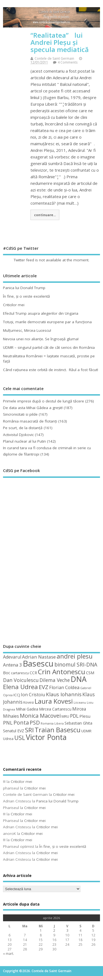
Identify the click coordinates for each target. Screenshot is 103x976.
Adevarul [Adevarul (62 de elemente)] (12, 657)
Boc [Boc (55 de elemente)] (6, 672)
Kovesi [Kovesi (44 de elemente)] (28, 702)
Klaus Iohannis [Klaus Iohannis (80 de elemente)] (64, 694)
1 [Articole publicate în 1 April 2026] (41, 930)
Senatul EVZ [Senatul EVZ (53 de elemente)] (13, 730)
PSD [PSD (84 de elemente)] (35, 722)
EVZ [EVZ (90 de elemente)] (43, 687)
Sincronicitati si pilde (20, 414)
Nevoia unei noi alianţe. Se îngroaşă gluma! (41, 338)
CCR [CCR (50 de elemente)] (33, 672)
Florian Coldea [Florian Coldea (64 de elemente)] (64, 687)
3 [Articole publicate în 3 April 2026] (67, 930)
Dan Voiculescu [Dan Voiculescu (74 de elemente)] (21, 680)
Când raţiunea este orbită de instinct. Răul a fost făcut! (50, 369)
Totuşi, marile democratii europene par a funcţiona (47, 321)
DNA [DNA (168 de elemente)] (79, 679)
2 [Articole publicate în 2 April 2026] (54, 930)
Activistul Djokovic (18, 434)
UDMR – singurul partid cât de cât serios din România (49, 347)
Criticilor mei (13, 304)
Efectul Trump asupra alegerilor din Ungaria (40, 313)
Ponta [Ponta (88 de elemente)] (21, 722)
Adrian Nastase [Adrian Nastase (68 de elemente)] (39, 657)
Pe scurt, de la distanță (23, 427)
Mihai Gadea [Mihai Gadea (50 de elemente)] (27, 709)
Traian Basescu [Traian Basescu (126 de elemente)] (57, 729)
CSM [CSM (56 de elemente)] (90, 672)
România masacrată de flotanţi (30, 421)
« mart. (8, 953)
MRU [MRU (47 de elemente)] (65, 716)
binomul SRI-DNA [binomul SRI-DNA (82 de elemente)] (75, 664)
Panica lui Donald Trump (24, 287)
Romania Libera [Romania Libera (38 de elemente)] (52, 723)
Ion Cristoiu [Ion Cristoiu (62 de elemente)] (33, 695)
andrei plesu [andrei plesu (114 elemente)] (75, 656)
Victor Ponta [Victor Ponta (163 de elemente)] (46, 737)
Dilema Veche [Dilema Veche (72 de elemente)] (55, 680)
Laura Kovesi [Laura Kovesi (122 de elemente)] (54, 701)
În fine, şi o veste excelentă (26, 296)
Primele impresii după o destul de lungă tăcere (43, 401)
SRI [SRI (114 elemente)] (29, 730)
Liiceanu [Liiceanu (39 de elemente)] (80, 702)
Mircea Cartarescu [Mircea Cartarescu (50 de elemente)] (55, 709)
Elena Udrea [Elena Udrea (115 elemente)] (20, 686)
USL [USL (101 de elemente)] (19, 738)
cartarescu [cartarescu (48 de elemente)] (20, 672)
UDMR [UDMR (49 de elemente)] (86, 730)
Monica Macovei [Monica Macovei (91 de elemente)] (40, 715)
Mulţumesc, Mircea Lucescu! (27, 330)
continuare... (45, 215)
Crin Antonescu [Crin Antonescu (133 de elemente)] (61, 671)
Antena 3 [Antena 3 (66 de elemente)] (12, 665)
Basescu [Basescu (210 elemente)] (38, 663)
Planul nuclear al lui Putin (24, 441)
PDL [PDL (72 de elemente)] (74, 715)
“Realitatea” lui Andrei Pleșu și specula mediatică (59, 42)
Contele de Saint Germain (54, 58)
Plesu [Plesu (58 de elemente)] (84, 716)
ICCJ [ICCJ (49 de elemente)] (16, 694)
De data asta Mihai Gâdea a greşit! (33, 407)
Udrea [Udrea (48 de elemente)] (8, 738)
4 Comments (67, 62)
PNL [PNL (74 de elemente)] (8, 722)
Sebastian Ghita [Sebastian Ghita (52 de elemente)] (78, 723)
